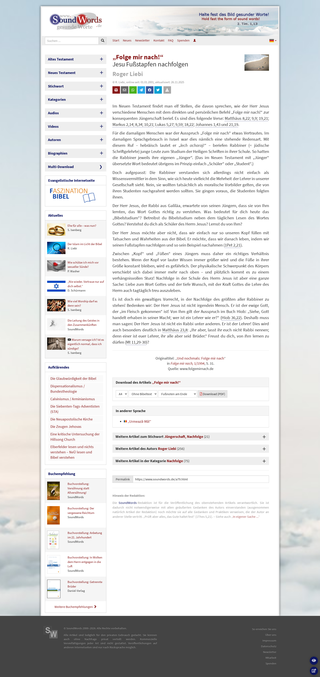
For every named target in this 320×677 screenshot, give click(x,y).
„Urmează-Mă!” (137, 421)
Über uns (270, 635)
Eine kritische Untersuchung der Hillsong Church (75, 437)
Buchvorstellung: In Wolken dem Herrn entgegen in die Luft (74, 564)
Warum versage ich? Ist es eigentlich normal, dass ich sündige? (75, 346)
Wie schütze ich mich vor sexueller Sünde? (73, 266)
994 (201, 363)
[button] (273, 40)
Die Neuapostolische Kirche (71, 419)
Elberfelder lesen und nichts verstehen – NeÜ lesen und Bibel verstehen (72, 452)
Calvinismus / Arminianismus (72, 399)
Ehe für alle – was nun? (71, 229)
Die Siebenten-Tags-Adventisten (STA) (75, 409)
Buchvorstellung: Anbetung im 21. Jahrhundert (74, 540)
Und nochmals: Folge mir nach (200, 358)
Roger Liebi (167, 448)
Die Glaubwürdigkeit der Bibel (73, 378)
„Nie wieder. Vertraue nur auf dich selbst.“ (75, 286)
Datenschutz (268, 646)
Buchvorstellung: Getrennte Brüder (74, 589)
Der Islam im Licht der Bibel (74, 248)
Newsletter (142, 40)
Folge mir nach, (182, 363)
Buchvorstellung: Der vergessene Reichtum (70, 515)
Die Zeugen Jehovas (65, 426)
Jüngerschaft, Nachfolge (183, 436)
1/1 (196, 363)
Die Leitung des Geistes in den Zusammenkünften (73, 324)
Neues (127, 40)
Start (115, 40)
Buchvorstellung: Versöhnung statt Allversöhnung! (68, 491)
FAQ (170, 40)
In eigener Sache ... (245, 516)
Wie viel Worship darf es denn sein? (72, 305)
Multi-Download (61, 166)
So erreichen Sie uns (264, 629)
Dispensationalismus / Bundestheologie (67, 389)
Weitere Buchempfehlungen (75, 607)
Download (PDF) (212, 394)
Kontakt (158, 40)
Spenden (183, 40)
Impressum (269, 640)
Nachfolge (175, 460)
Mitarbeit (271, 657)
